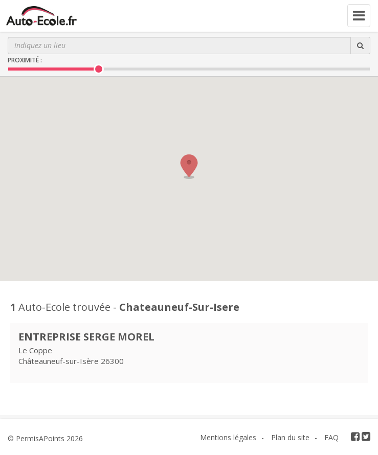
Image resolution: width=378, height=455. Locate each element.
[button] (189, 166)
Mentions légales (228, 437)
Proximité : (25, 60)
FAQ (331, 437)
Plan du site (290, 437)
